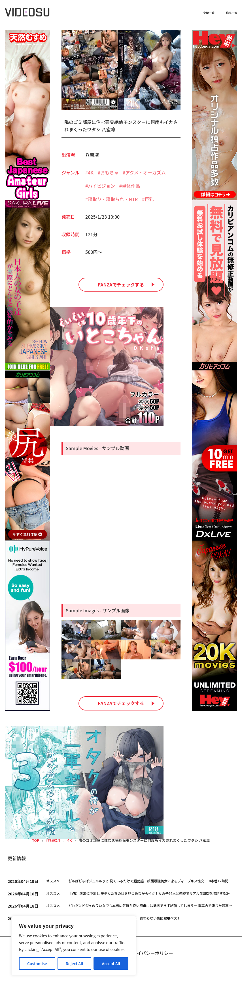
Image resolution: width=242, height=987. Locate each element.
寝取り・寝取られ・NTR (113, 199)
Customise (37, 963)
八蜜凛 (92, 154)
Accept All (111, 963)
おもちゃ (109, 172)
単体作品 (131, 185)
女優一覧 (209, 12)
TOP (35, 840)
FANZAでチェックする (121, 284)
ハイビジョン (101, 185)
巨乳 (149, 199)
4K (91, 172)
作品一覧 (231, 12)
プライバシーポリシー (150, 953)
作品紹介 (53, 840)
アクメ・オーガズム (145, 172)
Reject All (74, 963)
